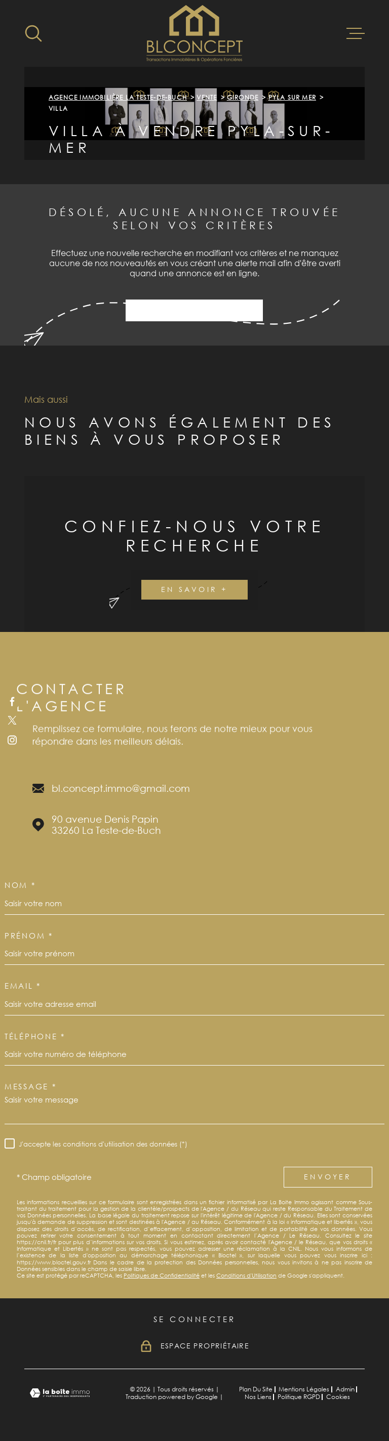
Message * (30, 1086)
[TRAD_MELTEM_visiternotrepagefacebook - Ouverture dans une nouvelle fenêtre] (12, 701)
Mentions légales (304, 1389)
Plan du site (256, 1389)
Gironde (242, 97)
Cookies (338, 1397)
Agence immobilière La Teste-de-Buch (118, 97)
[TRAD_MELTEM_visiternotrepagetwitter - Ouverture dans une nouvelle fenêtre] (12, 720)
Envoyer (328, 1176)
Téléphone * (35, 1036)
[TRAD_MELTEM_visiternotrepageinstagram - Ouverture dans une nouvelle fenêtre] (12, 740)
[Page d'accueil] (194, 33)
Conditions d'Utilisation (246, 1275)
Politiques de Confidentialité (162, 1275)
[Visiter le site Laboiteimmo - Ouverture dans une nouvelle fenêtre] (59, 1393)
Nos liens (258, 1397)
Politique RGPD (299, 1397)
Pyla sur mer (292, 97)
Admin (345, 1389)
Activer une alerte (195, 310)
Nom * (20, 884)
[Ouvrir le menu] (355, 33)
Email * (23, 985)
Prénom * (29, 935)
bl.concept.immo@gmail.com (121, 788)
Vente (207, 97)
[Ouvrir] (33, 33)
